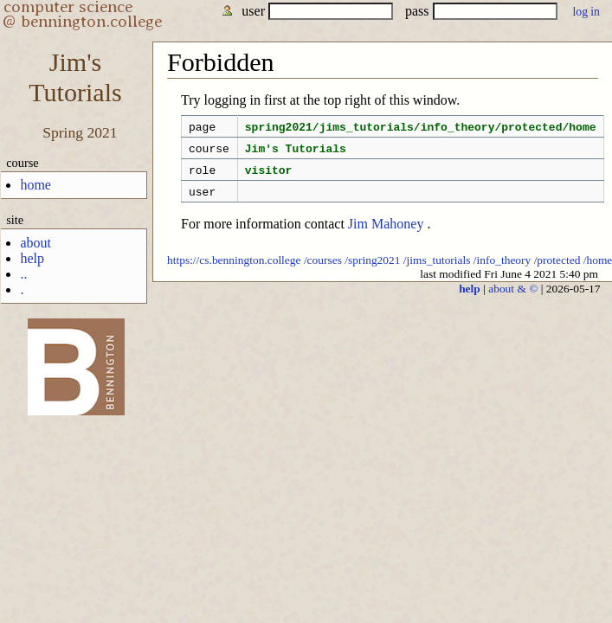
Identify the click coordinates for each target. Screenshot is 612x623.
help (32, 258)
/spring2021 (372, 270)
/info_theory (502, 270)
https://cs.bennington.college (234, 270)
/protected (557, 270)
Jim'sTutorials (75, 77)
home (35, 184)
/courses (323, 270)
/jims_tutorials (437, 270)
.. (23, 274)
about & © (513, 298)
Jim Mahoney (386, 234)
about (35, 242)
